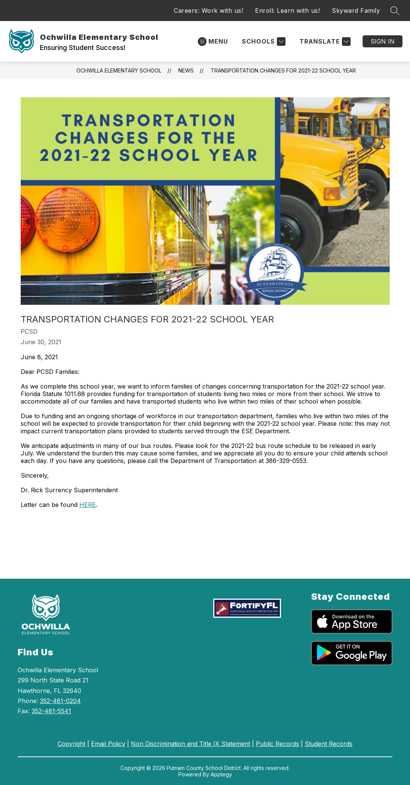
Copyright (71, 743)
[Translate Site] (324, 41)
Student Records (328, 743)
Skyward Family (356, 10)
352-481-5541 (51, 711)
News (186, 70)
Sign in (383, 41)
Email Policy (108, 743)
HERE (87, 504)
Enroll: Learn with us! (287, 10)
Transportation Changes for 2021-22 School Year (283, 70)
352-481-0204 (60, 701)
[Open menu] (213, 41)
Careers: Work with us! (208, 10)
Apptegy (221, 774)
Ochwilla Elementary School (118, 70)
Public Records (277, 743)
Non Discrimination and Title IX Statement (190, 743)
